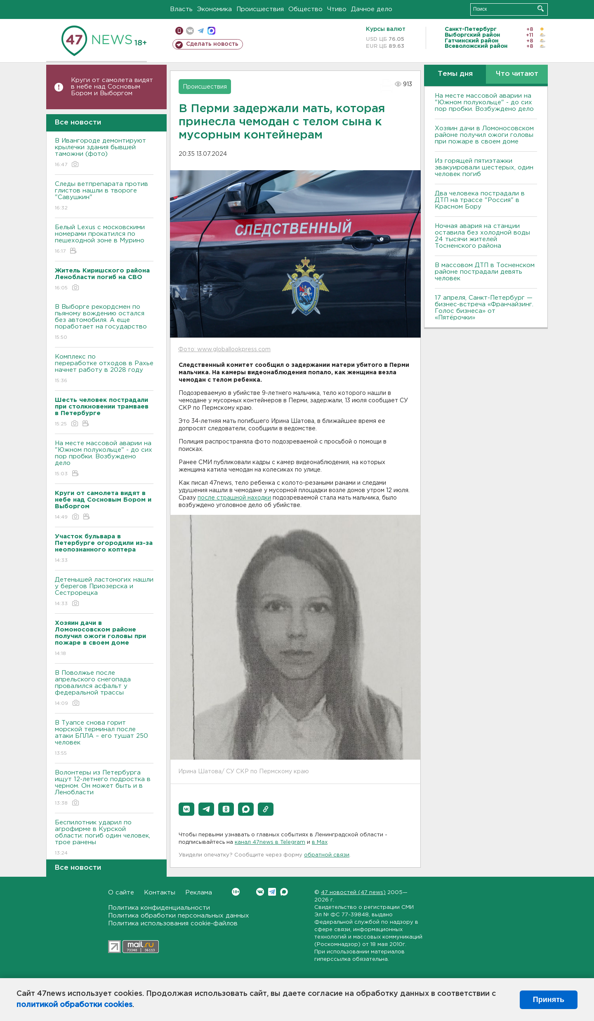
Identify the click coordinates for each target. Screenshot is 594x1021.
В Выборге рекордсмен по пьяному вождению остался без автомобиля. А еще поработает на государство (104, 322)
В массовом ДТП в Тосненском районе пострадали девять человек (485, 272)
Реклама (198, 892)
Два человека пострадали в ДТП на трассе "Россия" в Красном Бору (480, 200)
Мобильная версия (179, 31)
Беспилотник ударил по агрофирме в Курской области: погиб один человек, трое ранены (104, 838)
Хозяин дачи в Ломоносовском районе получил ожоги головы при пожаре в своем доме (484, 135)
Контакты (159, 892)
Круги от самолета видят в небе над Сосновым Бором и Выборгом (112, 86)
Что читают (517, 74)
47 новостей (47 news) (353, 892)
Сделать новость (212, 44)
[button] (186, 809)
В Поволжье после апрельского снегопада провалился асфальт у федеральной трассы (104, 688)
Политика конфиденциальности (159, 908)
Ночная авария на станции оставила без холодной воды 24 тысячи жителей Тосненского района (482, 236)
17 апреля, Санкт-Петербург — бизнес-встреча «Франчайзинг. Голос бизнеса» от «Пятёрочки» (484, 307)
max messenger (211, 31)
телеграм (201, 31)
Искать (540, 8)
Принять (548, 999)
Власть (181, 9)
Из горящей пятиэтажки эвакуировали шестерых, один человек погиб (484, 167)
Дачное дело (371, 9)
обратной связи (326, 855)
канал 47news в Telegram (270, 842)
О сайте (121, 892)
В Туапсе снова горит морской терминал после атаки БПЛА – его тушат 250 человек (104, 738)
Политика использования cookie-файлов (173, 923)
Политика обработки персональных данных (178, 915)
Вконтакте (236, 892)
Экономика (214, 9)
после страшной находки (234, 497)
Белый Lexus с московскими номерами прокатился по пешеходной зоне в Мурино (104, 240)
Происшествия (260, 9)
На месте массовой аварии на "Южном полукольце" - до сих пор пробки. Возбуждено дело (104, 459)
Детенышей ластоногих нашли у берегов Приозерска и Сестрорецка (104, 592)
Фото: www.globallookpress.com (224, 349)
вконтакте (190, 31)
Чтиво (336, 9)
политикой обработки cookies (74, 1005)
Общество (305, 9)
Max (284, 892)
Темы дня (455, 74)
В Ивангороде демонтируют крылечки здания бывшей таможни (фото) (104, 153)
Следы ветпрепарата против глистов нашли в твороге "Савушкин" (104, 196)
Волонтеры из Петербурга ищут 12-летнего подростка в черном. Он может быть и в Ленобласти (104, 788)
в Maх (320, 842)
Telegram (272, 892)
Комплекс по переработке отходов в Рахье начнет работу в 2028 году (104, 369)
